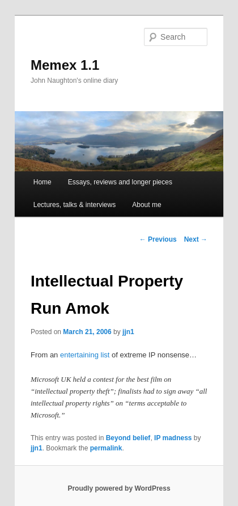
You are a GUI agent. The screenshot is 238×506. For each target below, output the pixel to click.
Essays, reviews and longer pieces (120, 182)
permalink (106, 448)
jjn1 (128, 332)
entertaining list (84, 355)
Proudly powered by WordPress (118, 488)
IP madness (173, 438)
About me (146, 205)
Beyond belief (128, 438)
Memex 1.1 (65, 65)
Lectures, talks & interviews (74, 205)
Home (42, 182)
